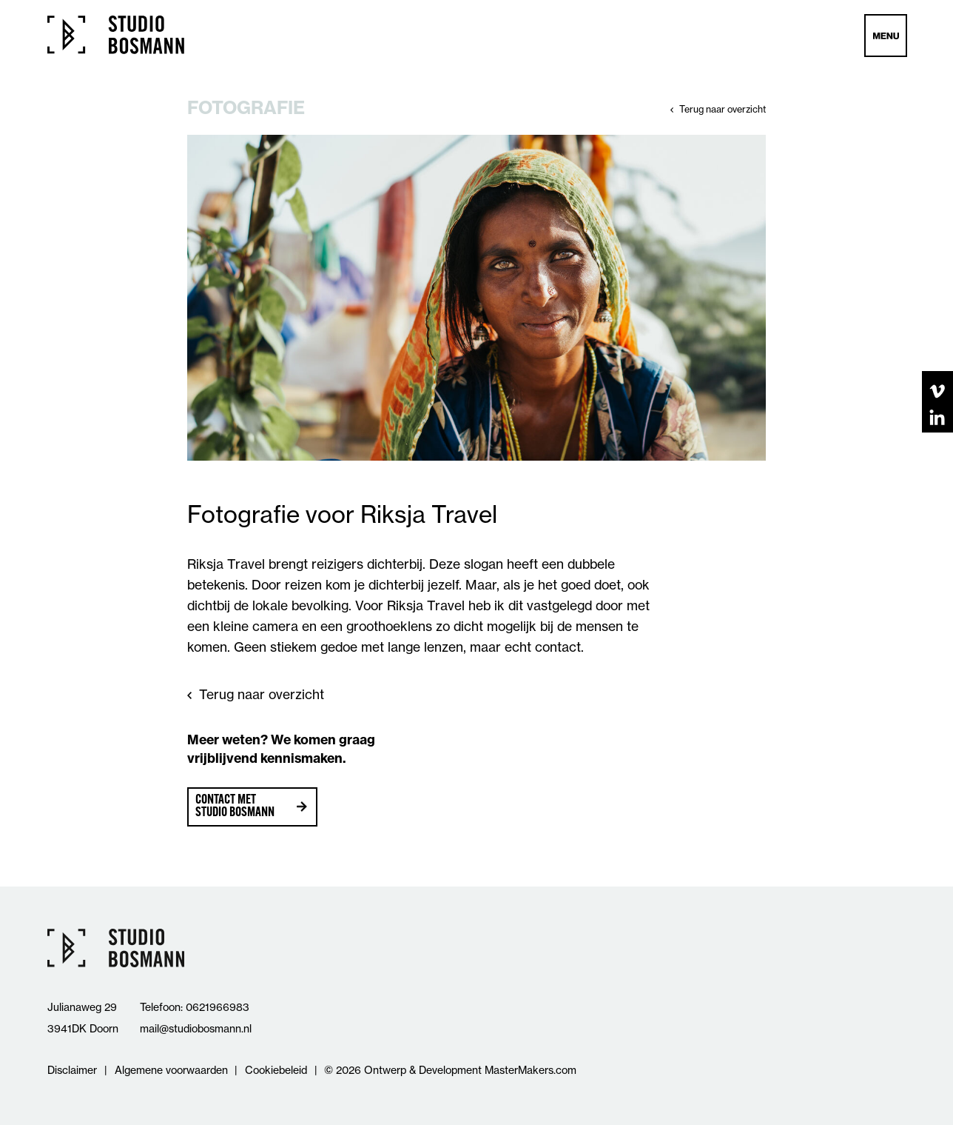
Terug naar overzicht (722, 109)
